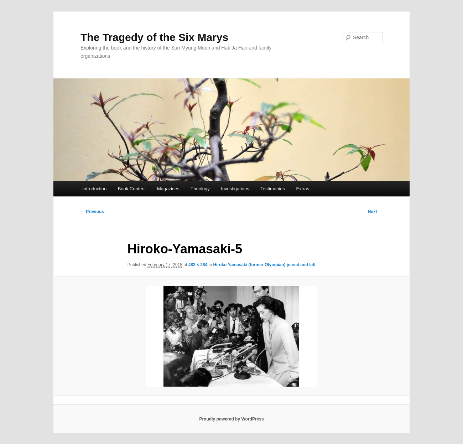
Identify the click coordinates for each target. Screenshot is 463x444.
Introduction (94, 188)
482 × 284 (198, 264)
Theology (200, 188)
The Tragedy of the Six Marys (154, 37)
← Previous (92, 211)
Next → (375, 211)
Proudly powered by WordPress (231, 419)
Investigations (235, 188)
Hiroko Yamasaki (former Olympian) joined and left (264, 264)
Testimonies (272, 188)
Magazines (168, 188)
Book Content (132, 188)
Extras (302, 188)
